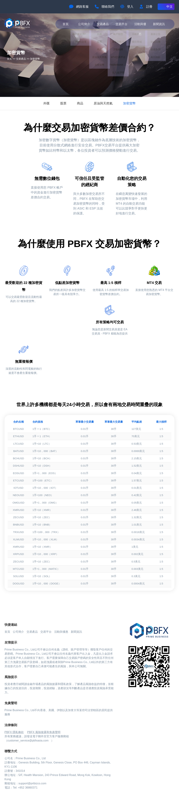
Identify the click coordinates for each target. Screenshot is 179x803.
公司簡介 (85, 24)
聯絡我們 (108, 6)
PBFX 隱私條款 (14, 732)
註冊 (149, 6)
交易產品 (104, 24)
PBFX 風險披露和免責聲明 (43, 732)
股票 (63, 103)
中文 (169, 6)
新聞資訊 (160, 24)
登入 (130, 6)
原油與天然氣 (103, 103)
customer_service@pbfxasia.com (28, 740)
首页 (9, 58)
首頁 (66, 24)
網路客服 (82, 6)
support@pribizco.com (32, 783)
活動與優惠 (141, 24)
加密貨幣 (35, 58)
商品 (80, 103)
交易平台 (122, 24)
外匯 (46, 103)
